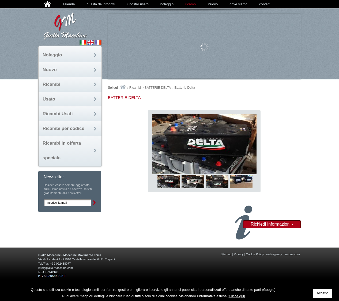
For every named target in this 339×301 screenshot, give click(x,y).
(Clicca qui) (236, 296)
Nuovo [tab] (50, 69)
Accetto (322, 293)
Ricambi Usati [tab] (58, 113)
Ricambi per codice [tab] (63, 128)
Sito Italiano (83, 42)
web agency (274, 254)
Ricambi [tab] (51, 84)
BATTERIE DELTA (158, 88)
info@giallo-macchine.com (55, 267)
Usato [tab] (49, 99)
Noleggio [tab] (52, 54)
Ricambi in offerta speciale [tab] (62, 150)
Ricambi (135, 88)
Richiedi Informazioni (272, 224)
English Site (90, 42)
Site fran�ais (98, 42)
